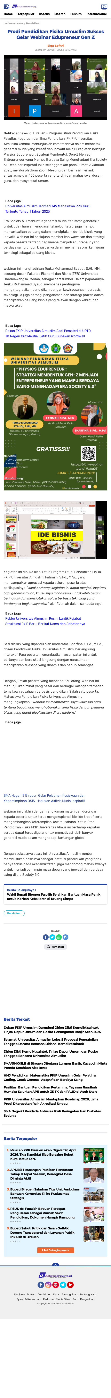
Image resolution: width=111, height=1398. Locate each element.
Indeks (44, 14)
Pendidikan (14, 913)
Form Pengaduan (83, 1299)
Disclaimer (44, 1294)
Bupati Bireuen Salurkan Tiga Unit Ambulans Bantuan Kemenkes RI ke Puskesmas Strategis (45, 1193)
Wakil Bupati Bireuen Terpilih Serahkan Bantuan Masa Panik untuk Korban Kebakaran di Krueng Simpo (53, 897)
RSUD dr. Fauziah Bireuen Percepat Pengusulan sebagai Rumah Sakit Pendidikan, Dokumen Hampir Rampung (42, 1213)
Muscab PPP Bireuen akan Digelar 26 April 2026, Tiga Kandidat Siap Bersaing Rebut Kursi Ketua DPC (43, 1154)
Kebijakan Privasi (24, 1294)
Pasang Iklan (69, 1294)
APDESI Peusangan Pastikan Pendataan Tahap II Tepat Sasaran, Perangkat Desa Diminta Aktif (41, 1174)
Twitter (65, 1287)
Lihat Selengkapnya (55, 1250)
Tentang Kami (88, 1294)
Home (8, 14)
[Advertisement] (55, 758)
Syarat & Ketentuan (28, 1299)
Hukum (76, 14)
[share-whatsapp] (59, 937)
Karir (56, 1294)
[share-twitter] (52, 937)
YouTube (73, 1287)
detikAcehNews (13, 23)
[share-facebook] (46, 937)
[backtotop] (55, 1266)
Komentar (55, 946)
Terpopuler (26, 14)
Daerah (59, 14)
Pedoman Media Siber (56, 1299)
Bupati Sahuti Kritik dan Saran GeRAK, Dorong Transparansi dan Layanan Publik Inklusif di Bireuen (42, 1232)
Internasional (97, 14)
